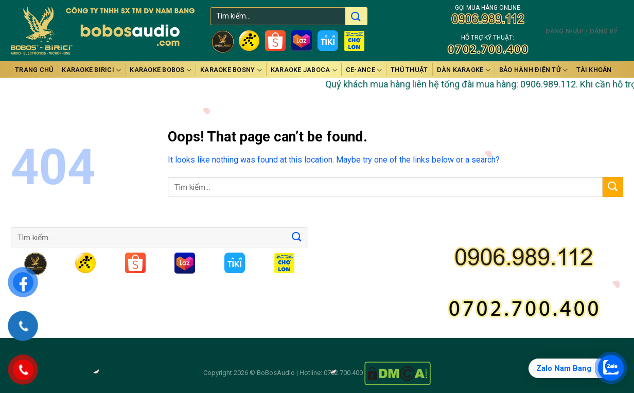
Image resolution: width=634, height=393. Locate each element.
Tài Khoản (593, 70)
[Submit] (613, 187)
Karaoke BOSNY (231, 70)
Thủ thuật (409, 70)
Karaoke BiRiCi (91, 70)
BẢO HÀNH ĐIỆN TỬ (533, 70)
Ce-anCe (364, 70)
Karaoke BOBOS (160, 70)
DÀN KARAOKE (463, 70)
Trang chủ (34, 70)
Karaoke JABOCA (304, 70)
